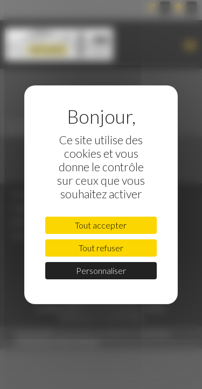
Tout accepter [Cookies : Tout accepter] (101, 225)
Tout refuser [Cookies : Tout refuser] (101, 248)
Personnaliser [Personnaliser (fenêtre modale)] (101, 270)
